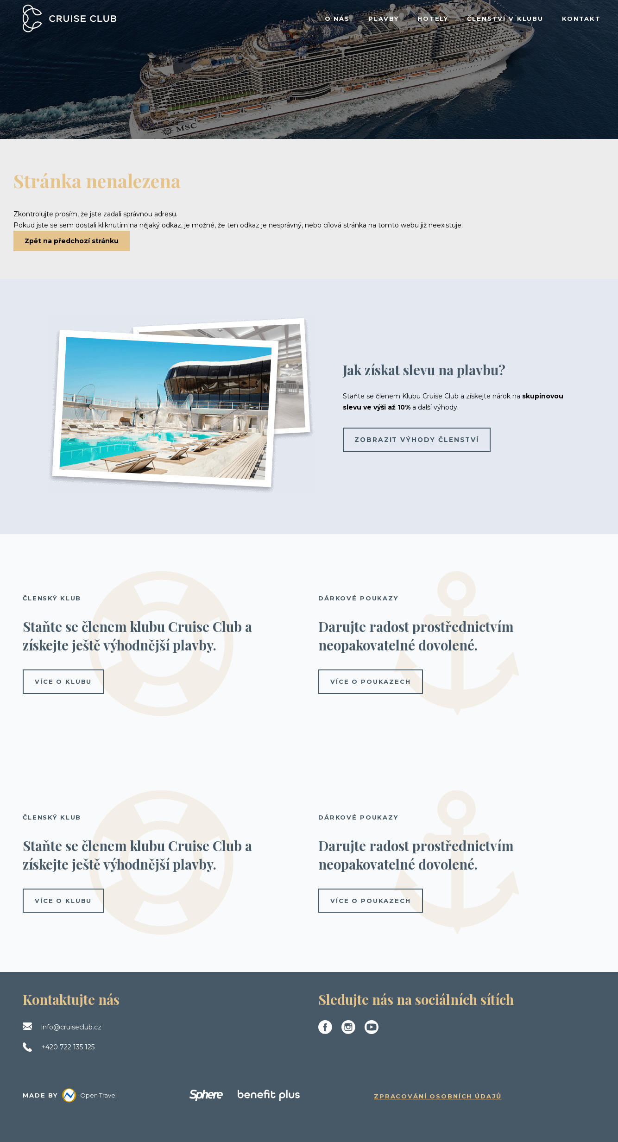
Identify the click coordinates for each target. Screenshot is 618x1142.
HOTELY (432, 18)
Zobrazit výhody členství (418, 439)
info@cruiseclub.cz (71, 1027)
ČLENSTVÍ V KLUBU (505, 18)
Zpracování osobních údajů (438, 1096)
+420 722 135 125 (68, 1047)
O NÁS (337, 18)
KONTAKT (581, 18)
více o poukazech (370, 681)
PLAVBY (383, 18)
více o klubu (63, 681)
